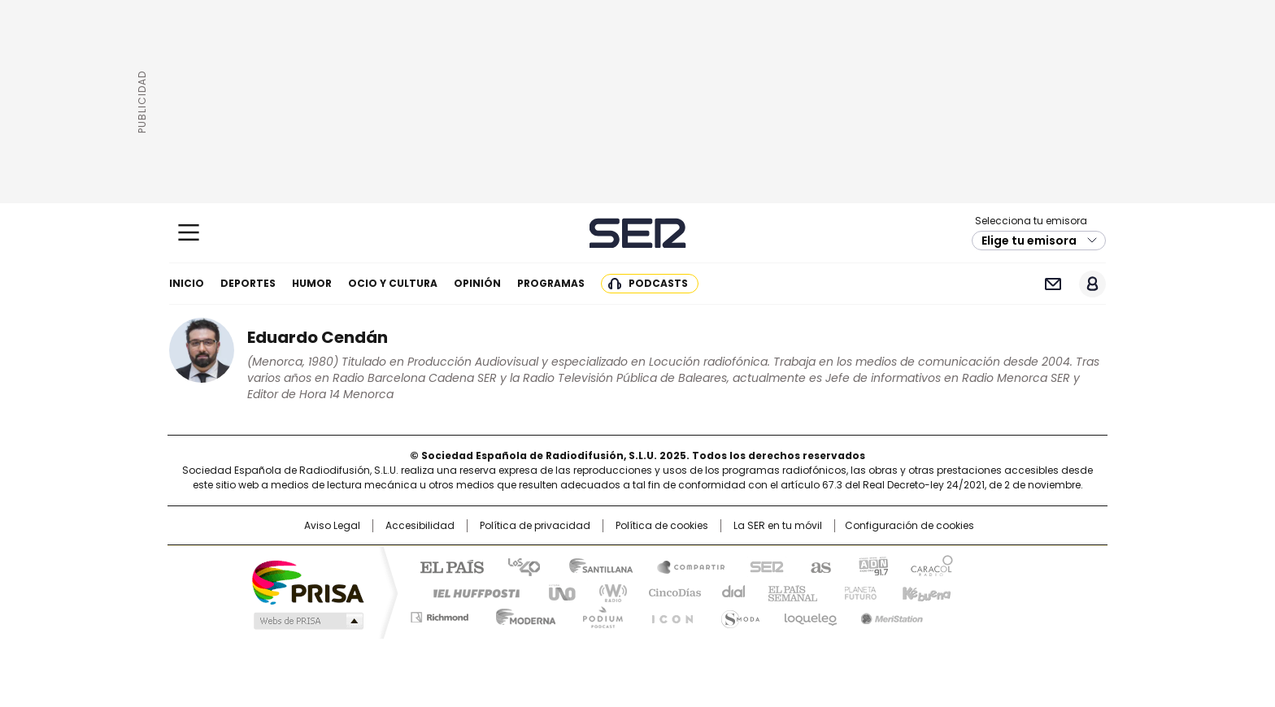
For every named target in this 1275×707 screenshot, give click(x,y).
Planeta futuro (856, 591)
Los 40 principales (517, 565)
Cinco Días (669, 591)
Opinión (477, 283)
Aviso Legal (332, 525)
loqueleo (809, 614)
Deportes (248, 283)
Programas (551, 283)
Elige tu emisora (1029, 240)
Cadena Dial (729, 591)
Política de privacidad (535, 525)
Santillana (593, 565)
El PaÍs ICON (667, 614)
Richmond (439, 614)
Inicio (186, 283)
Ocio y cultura (392, 283)
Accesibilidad (420, 525)
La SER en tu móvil (777, 525)
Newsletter (1052, 284)
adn (871, 565)
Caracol (931, 565)
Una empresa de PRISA (307, 581)
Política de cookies (662, 525)
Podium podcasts (597, 614)
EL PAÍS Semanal (788, 591)
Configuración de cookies (909, 525)
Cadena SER (638, 233)
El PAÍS (445, 565)
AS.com (817, 565)
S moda (737, 614)
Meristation (889, 614)
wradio (605, 591)
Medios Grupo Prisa (307, 621)
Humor (312, 283)
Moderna (521, 614)
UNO (556, 591)
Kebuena (924, 591)
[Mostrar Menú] (188, 232)
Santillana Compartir (684, 565)
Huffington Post (470, 591)
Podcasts (658, 283)
